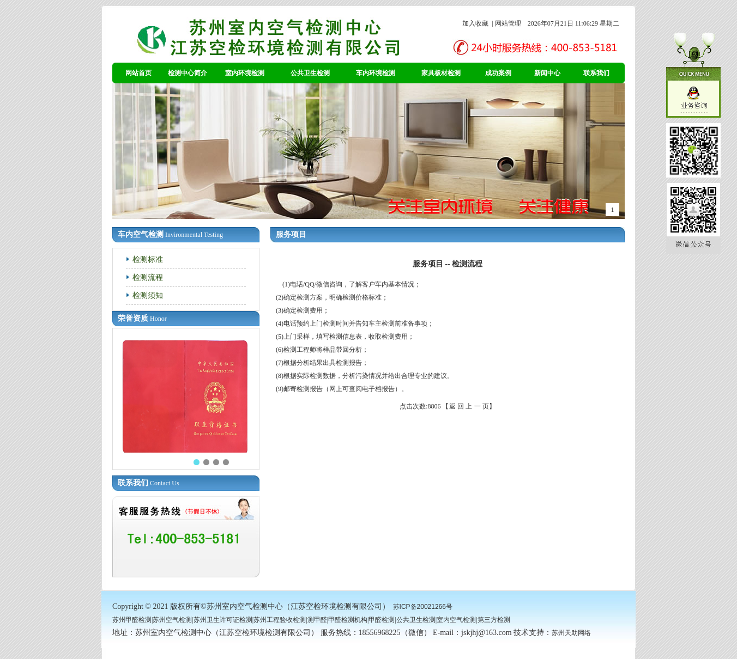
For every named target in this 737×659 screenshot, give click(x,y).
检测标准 (147, 259)
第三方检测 (494, 620)
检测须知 (147, 295)
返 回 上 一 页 (469, 406)
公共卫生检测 (310, 73)
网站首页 (138, 73)
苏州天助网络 (571, 633)
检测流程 (147, 277)
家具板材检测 (441, 73)
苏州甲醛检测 (132, 620)
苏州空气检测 (172, 620)
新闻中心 (547, 73)
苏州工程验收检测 (279, 620)
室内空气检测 (456, 620)
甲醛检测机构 (347, 620)
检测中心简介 (187, 73)
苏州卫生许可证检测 (223, 620)
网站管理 (508, 23)
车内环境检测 (375, 73)
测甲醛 (317, 620)
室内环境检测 (244, 73)
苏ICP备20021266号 (422, 607)
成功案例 (498, 73)
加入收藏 (475, 23)
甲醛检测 (381, 620)
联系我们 (596, 73)
